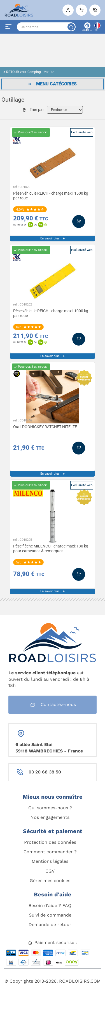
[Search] (46, 26)
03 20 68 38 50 (45, 772)
